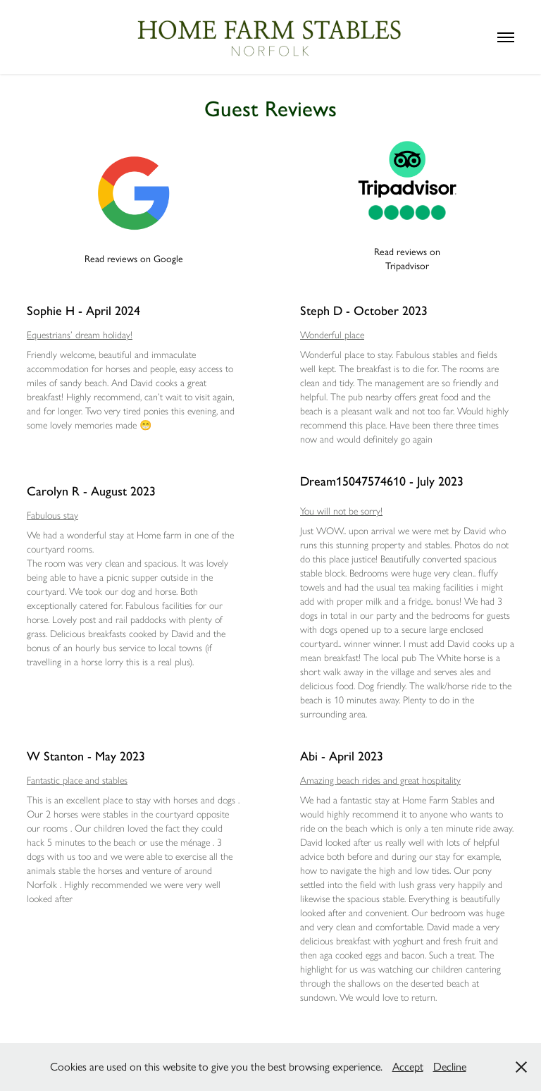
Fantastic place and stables (77, 781)
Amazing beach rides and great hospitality (380, 781)
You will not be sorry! (341, 511)
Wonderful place (332, 335)
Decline (449, 1066)
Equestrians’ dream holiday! (79, 335)
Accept (407, 1066)
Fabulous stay (52, 516)
